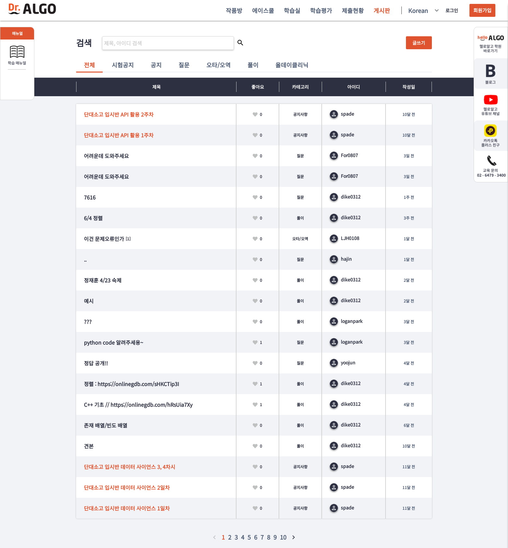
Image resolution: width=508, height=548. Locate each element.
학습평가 (321, 10)
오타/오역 (218, 65)
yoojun (342, 362)
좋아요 (257, 87)
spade (342, 113)
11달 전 (408, 466)
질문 (184, 65)
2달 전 (409, 280)
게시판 (382, 10)
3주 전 (409, 218)
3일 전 (409, 155)
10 (283, 537)
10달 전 (408, 114)
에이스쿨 (263, 10)
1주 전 (409, 197)
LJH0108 (344, 238)
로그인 (451, 10)
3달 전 (409, 321)
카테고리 (300, 87)
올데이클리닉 (291, 65)
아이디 (353, 87)
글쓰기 (418, 43)
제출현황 (353, 10)
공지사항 (300, 114)
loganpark (346, 321)
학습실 (292, 10)
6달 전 (409, 425)
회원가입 (482, 10)
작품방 (234, 10)
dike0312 (345, 196)
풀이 (253, 65)
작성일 (408, 87)
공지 (156, 65)
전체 (89, 65)
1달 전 (409, 238)
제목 (156, 87)
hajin (341, 259)
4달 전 (409, 363)
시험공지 (123, 65)
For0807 (344, 155)
